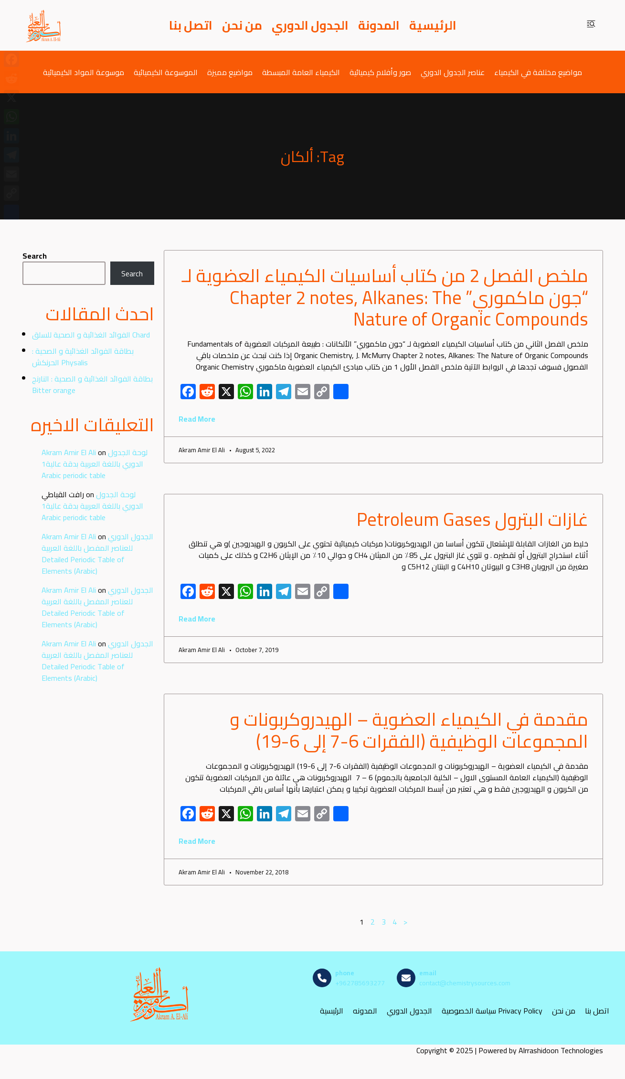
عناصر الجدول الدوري (453, 72)
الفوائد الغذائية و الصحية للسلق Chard (91, 334)
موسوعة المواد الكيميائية (83, 72)
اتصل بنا (190, 25)
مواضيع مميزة (230, 72)
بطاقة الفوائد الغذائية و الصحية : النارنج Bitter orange (92, 384)
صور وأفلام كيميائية (380, 72)
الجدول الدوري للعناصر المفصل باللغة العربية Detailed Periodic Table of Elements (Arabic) (97, 553)
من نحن (242, 25)
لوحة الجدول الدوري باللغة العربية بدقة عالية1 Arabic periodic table (95, 463)
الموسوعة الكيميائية (166, 72)
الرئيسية (432, 25)
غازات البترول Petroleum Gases (472, 519)
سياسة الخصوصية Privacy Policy (492, 1011)
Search (34, 256)
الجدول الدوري (310, 25)
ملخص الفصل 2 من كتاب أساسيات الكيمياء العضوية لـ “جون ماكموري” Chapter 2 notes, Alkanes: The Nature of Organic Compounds (385, 297)
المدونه (365, 1011)
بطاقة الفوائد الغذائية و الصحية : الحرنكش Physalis (83, 357)
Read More (197, 419)
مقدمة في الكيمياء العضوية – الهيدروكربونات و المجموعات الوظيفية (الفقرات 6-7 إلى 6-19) (409, 730)
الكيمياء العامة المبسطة (301, 72)
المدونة (379, 25)
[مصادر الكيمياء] (43, 25)
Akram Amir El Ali (69, 452)
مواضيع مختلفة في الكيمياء (538, 72)
